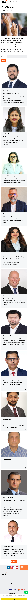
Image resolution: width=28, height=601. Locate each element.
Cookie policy (11, 593)
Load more (14, 561)
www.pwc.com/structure (15, 583)
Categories (4, 56)
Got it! (14, 599)
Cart (25, 567)
